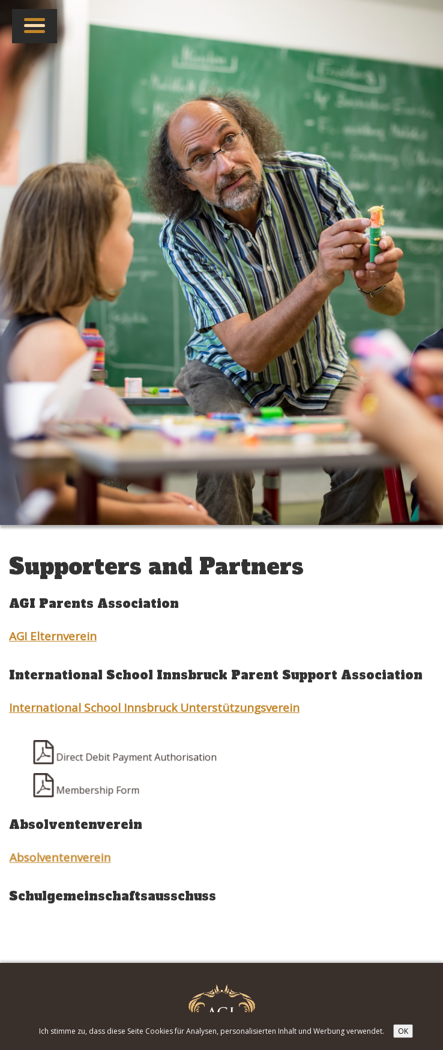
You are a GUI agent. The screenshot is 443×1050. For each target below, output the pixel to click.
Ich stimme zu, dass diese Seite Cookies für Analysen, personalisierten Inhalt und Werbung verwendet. (211, 1031)
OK (403, 1031)
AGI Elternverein (53, 636)
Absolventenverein (61, 858)
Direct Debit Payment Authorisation (126, 758)
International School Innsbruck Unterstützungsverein (154, 707)
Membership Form (87, 791)
